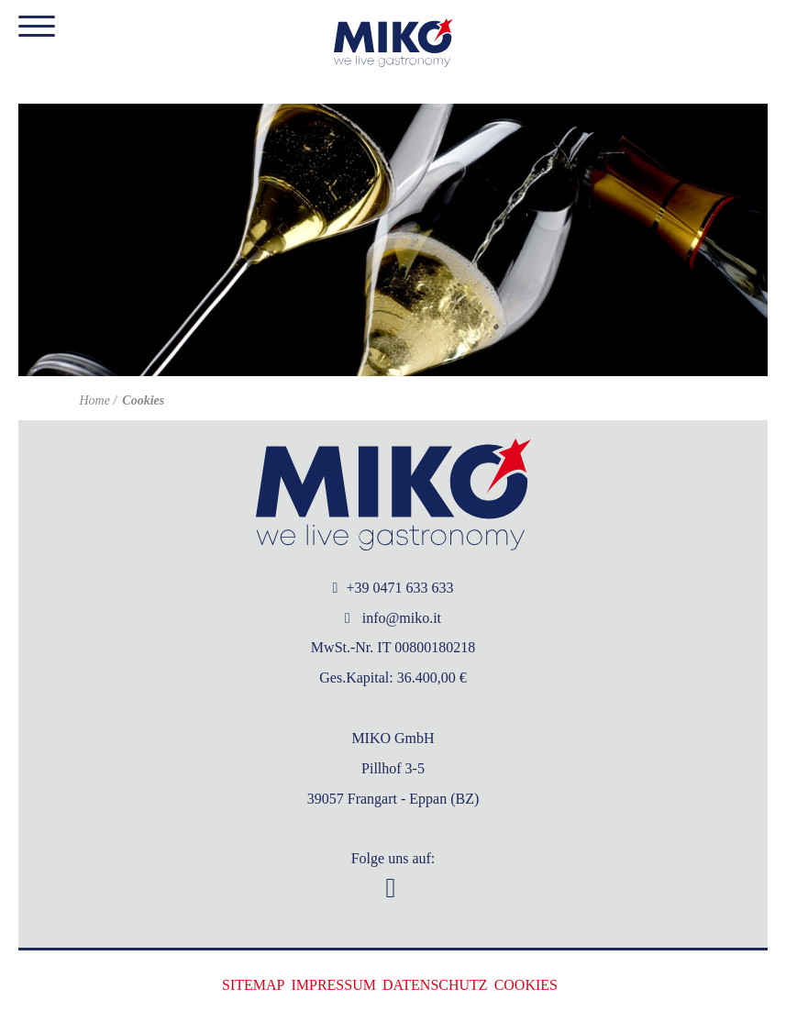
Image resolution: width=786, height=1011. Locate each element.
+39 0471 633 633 (393, 587)
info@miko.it (393, 618)
